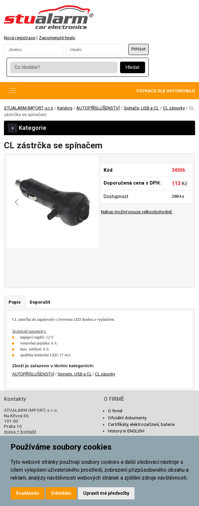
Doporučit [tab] (40, 302)
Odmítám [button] (61, 493)
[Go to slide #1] (35, 262)
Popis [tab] (15, 302)
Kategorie (27, 128)
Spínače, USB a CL (141, 107)
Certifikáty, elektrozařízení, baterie (141, 424)
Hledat (132, 67)
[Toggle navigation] (12, 91)
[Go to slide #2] (70, 262)
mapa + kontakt (20, 431)
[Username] (33, 49)
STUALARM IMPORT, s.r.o (28, 107)
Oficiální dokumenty (127, 417)
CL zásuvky (174, 107)
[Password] (96, 49)
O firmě (115, 410)
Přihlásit (138, 49)
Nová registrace (19, 37)
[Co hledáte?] (63, 68)
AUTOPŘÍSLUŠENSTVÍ (98, 107)
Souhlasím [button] (27, 493)
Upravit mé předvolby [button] (106, 493)
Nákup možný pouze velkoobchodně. (137, 211)
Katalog (64, 107)
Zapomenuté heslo (57, 37)
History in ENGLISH (126, 430)
